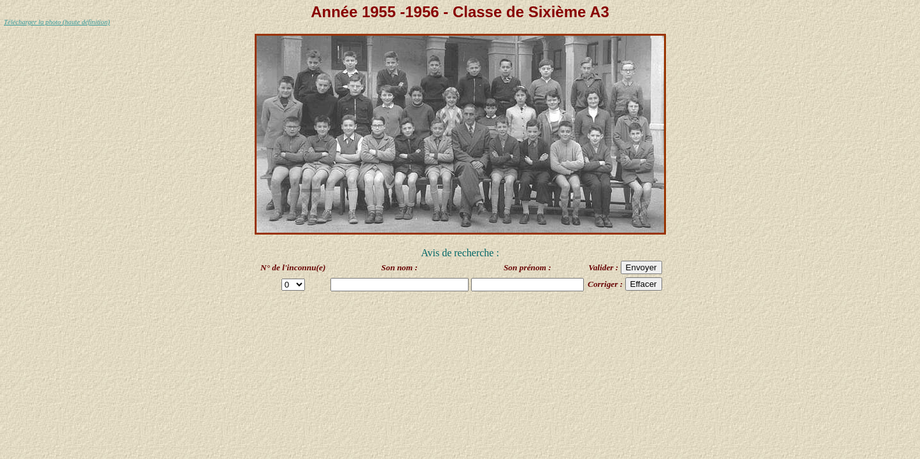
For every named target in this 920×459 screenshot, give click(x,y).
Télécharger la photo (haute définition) (57, 22)
